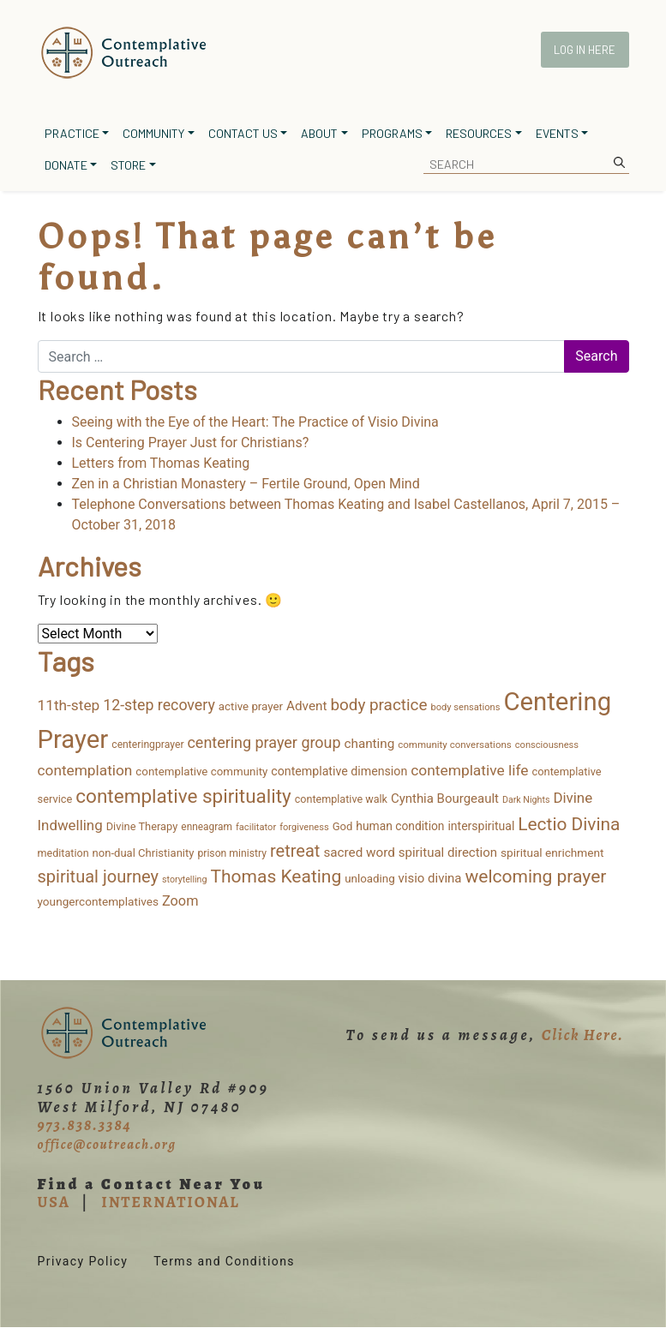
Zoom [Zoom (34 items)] (180, 901)
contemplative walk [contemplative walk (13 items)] (341, 799)
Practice (72, 133)
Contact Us (243, 133)
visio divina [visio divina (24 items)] (430, 878)
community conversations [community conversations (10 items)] (455, 745)
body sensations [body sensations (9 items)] (465, 707)
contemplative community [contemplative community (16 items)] (201, 771)
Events (557, 133)
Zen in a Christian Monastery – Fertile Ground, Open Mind (246, 484)
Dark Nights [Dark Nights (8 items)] (525, 799)
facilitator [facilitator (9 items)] (256, 827)
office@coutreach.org (107, 1144)
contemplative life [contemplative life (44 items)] (469, 770)
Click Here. (583, 1035)
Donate (66, 165)
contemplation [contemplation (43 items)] (85, 770)
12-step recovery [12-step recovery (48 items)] (159, 705)
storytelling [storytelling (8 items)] (184, 879)
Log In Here (584, 50)
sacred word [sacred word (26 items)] (358, 852)
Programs (392, 133)
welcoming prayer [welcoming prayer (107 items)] (535, 876)
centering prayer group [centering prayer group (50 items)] (263, 742)
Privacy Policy (83, 1261)
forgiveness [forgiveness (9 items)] (304, 827)
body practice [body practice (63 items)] (378, 705)
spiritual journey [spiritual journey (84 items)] (98, 876)
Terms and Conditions (224, 1261)
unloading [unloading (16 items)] (369, 878)
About (319, 133)
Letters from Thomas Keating (161, 463)
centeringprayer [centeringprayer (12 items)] (147, 745)
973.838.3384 (85, 1125)
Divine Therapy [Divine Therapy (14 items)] (142, 826)
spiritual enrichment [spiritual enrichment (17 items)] (552, 852)
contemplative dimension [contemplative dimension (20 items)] (339, 771)
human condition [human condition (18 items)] (400, 826)
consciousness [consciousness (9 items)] (547, 745)
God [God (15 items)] (343, 826)
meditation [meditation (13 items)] (63, 852)
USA (54, 1202)
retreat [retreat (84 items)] (295, 850)
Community (153, 133)
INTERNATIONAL (170, 1202)
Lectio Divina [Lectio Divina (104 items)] (569, 824)
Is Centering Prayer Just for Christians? (190, 442)
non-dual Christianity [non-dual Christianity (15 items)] (144, 852)
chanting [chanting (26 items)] (370, 743)
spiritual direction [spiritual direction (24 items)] (448, 852)
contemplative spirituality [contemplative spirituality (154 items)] (183, 796)
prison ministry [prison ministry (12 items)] (232, 853)
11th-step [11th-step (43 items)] (69, 705)
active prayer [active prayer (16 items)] (251, 706)
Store (128, 165)
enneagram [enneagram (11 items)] (206, 827)
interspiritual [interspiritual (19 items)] (480, 826)
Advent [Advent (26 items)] (306, 706)
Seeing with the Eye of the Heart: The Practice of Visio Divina (255, 422)
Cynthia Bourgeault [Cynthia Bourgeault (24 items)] (445, 798)
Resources (479, 133)
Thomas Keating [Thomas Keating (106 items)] (275, 876)
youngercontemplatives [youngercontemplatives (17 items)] (98, 901)
